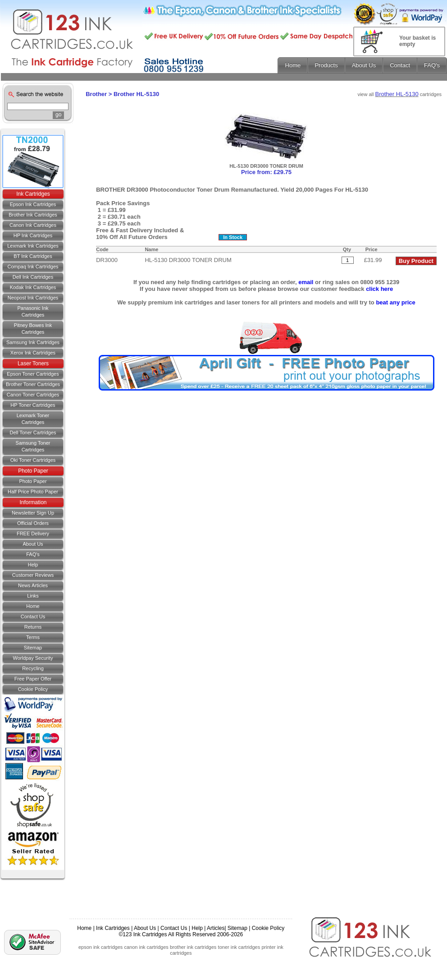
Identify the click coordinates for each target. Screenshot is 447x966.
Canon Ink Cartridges (32, 225)
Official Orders (33, 523)
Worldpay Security (33, 658)
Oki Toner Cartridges (33, 460)
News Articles (33, 585)
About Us (33, 544)
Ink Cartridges (33, 194)
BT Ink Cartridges (33, 256)
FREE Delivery (33, 533)
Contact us (33, 616)
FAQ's (33, 554)
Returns (33, 627)
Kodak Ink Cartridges (33, 287)
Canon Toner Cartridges (33, 394)
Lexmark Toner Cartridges (33, 419)
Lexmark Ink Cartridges (33, 245)
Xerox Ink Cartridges (32, 352)
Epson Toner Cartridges (33, 374)
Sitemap (33, 647)
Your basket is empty (417, 41)
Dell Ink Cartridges (33, 277)
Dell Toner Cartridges (32, 432)
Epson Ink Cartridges (33, 204)
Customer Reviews (33, 575)
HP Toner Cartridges (32, 405)
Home (32, 606)
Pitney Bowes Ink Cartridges (33, 328)
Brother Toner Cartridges (33, 384)
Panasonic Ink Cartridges (32, 311)
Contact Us (173, 928)
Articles (215, 928)
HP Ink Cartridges (33, 235)
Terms (33, 637)
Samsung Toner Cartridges (33, 446)
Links (33, 595)
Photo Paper (33, 471)
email (305, 282)
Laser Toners (33, 363)
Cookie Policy (33, 689)
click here (379, 288)
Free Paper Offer (32, 678)
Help (33, 564)
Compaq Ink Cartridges (32, 266)
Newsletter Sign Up (33, 512)
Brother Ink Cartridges (33, 214)
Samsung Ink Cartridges (32, 342)
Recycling (33, 668)
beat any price (395, 302)
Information (32, 502)
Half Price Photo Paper (33, 491)
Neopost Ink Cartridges (33, 297)
